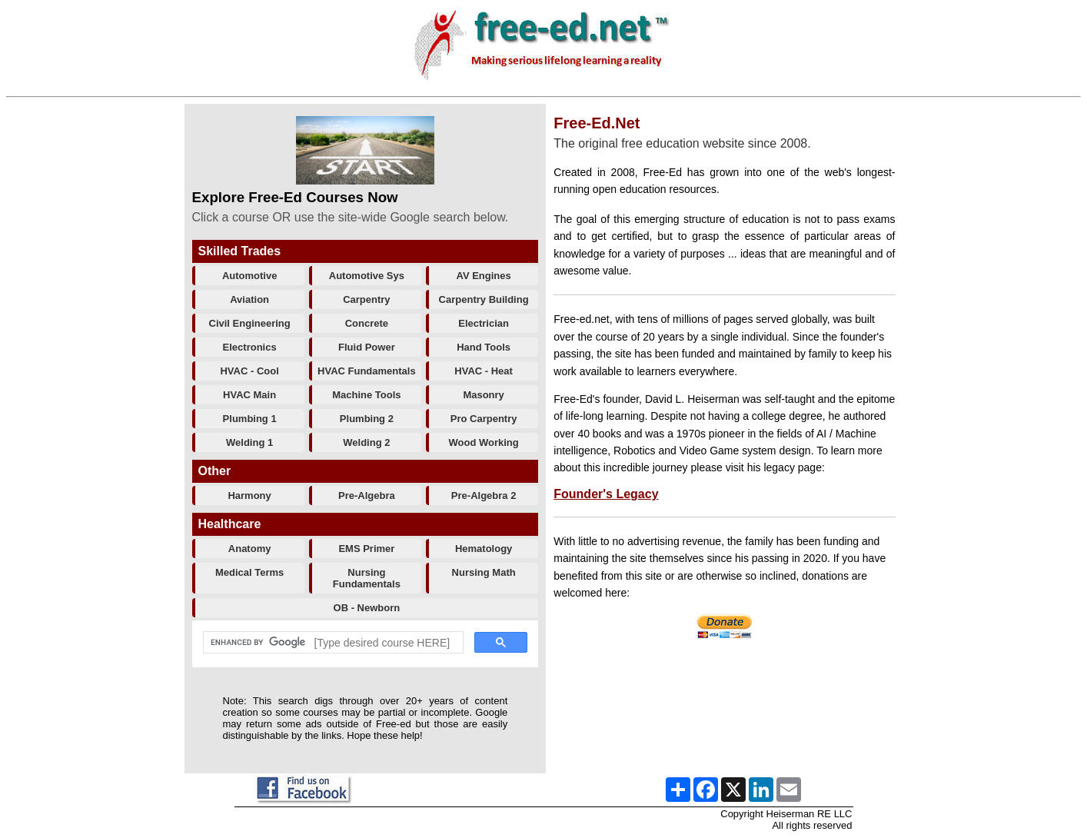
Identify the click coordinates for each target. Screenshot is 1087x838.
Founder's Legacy (605, 493)
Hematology (483, 548)
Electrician (483, 323)
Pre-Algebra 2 (484, 495)
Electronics (250, 347)
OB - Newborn (367, 608)
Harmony (249, 495)
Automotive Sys (366, 275)
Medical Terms (249, 572)
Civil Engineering (250, 323)
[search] (332, 643)
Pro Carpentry (483, 418)
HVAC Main (249, 395)
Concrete (366, 323)
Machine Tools (366, 395)
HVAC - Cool (249, 371)
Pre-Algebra (366, 495)
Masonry (483, 395)
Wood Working (484, 442)
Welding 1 (249, 442)
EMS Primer (366, 548)
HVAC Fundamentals (366, 371)
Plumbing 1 (250, 418)
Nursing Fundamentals (367, 578)
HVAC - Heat (483, 371)
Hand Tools (483, 347)
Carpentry (366, 299)
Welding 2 (366, 442)
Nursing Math (484, 572)
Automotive (250, 275)
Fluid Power (366, 347)
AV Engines (483, 275)
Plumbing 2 (367, 418)
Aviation (249, 299)
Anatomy (249, 548)
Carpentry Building (484, 299)
